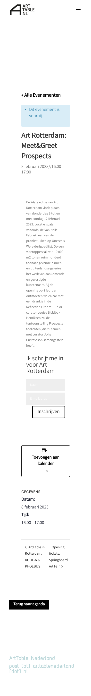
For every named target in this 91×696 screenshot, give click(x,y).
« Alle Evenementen (41, 95)
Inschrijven (49, 411)
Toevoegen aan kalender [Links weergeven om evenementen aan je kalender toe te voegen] (45, 461)
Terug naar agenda (29, 604)
